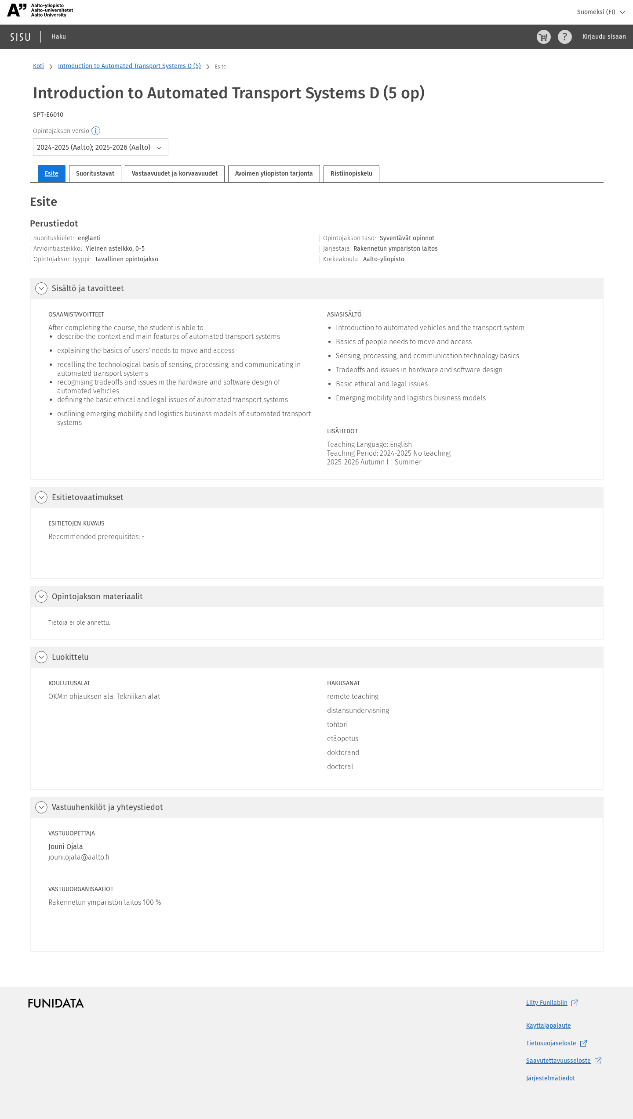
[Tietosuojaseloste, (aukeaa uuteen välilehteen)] (565, 1043)
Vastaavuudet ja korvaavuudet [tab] (175, 173)
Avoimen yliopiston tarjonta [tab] (274, 173)
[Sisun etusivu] (20, 37)
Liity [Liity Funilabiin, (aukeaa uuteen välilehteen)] (554, 1003)
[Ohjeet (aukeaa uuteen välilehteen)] (564, 37)
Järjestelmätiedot (550, 1078)
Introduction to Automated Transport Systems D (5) (129, 66)
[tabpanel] (317, 572)
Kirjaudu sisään (604, 36)
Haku (58, 36)
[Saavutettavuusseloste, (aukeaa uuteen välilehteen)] (565, 1061)
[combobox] (100, 147)
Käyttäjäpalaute (548, 1025)
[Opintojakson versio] (96, 131)
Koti (38, 66)
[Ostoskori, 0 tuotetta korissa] (543, 37)
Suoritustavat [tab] (95, 173)
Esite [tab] (51, 173)
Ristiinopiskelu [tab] (351, 173)
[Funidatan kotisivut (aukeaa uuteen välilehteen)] (56, 1003)
